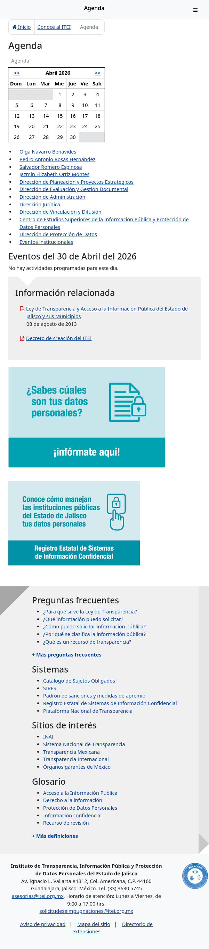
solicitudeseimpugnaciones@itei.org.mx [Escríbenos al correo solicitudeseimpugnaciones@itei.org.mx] (86, 911)
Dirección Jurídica (39, 204)
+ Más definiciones (55, 836)
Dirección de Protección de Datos (58, 234)
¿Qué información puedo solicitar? (83, 619)
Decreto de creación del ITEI (59, 338)
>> (98, 72)
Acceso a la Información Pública (80, 793)
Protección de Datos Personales (80, 807)
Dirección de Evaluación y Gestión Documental (73, 189)
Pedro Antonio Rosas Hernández (57, 159)
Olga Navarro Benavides (47, 151)
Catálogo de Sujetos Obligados (79, 680)
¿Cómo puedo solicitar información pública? (94, 626)
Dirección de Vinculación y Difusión (60, 211)
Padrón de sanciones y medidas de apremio (94, 695)
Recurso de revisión (66, 822)
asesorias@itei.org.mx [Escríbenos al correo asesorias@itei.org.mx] (38, 896)
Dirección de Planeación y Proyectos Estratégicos (76, 182)
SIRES (49, 688)
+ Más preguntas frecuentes (67, 654)
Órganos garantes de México (77, 767)
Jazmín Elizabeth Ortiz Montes (54, 174)
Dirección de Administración (52, 196)
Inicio (21, 27)
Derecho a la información (72, 800)
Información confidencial (72, 815)
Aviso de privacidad (43, 924)
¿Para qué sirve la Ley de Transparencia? (90, 611)
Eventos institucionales (46, 242)
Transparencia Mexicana (71, 752)
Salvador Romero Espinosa (50, 167)
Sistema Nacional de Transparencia (84, 744)
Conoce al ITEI (54, 27)
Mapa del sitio (94, 924)
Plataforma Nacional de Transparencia (87, 711)
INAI (48, 736)
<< (16, 72)
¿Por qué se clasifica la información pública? (94, 634)
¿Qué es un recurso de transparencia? (87, 641)
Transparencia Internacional (76, 759)
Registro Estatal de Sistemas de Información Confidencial (110, 703)
